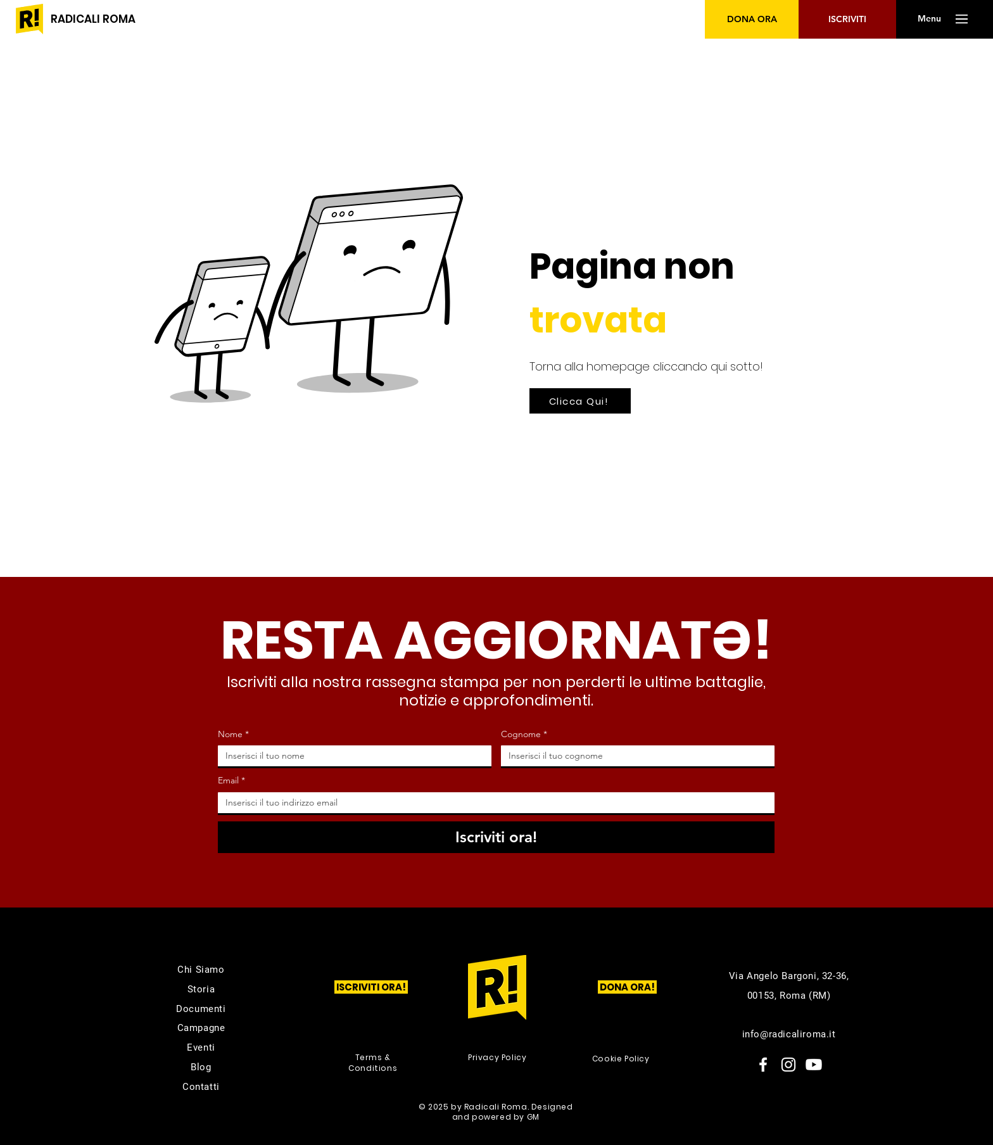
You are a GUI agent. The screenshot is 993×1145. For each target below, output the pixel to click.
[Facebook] (763, 1064)
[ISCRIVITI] (847, 19)
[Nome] (351, 755)
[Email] (492, 802)
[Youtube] (813, 1064)
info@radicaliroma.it (789, 1034)
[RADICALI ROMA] (93, 19)
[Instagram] (788, 1064)
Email (231, 781)
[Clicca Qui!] (580, 401)
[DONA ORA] (752, 19)
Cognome (524, 734)
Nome (233, 734)
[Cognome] (634, 755)
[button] (929, 18)
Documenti (200, 1009)
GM (533, 1116)
